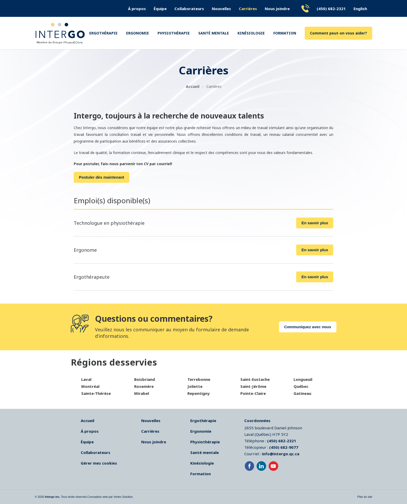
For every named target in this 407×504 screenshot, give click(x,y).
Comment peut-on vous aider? (338, 33)
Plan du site (364, 496)
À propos (137, 8)
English (360, 8)
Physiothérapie (174, 33)
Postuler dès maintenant (101, 177)
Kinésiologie (251, 33)
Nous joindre (277, 8)
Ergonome (85, 250)
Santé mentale (213, 33)
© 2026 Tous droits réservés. (61, 496)
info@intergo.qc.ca (280, 453)
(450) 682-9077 (283, 447)
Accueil (87, 420)
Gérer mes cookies (99, 463)
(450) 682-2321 (331, 8)
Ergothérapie (103, 33)
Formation (284, 33)
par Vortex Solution (120, 496)
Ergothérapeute (92, 277)
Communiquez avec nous (307, 327)
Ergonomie (137, 33)
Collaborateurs (189, 8)
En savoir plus (314, 223)
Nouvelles (221, 8)
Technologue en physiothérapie (109, 223)
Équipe (160, 8)
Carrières (248, 8)
